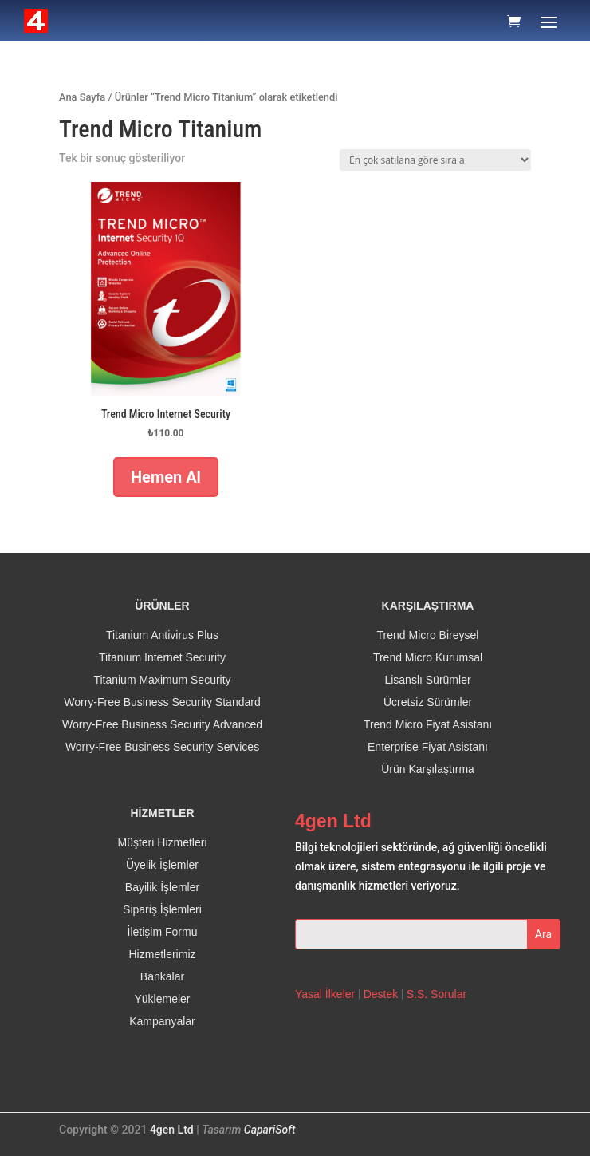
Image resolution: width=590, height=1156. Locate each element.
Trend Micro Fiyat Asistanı (428, 724)
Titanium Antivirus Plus (162, 635)
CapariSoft (270, 1129)
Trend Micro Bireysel (428, 635)
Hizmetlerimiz (162, 954)
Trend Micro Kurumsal (427, 657)
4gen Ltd (172, 1129)
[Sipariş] (435, 160)
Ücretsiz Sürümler (428, 702)
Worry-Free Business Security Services (162, 746)
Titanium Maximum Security (161, 679)
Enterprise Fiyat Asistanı (428, 746)
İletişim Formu (163, 931)
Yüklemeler (162, 998)
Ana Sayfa (82, 97)
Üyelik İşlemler (162, 864)
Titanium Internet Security (162, 657)
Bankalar (162, 976)
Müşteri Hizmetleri (161, 842)
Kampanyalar (162, 1021)
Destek (381, 994)
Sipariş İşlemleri (162, 909)
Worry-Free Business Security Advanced (162, 724)
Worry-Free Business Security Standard (162, 702)
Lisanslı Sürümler (427, 679)
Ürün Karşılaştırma (427, 769)
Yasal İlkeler (325, 994)
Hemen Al (166, 477)
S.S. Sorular (436, 994)
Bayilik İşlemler (162, 887)
